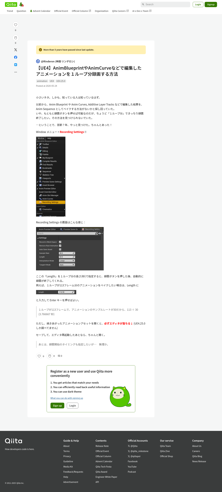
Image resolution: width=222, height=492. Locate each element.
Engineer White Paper (106, 476)
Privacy (67, 456)
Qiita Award (101, 471)
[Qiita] (11, 4)
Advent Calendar (40, 10)
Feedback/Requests (73, 471)
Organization (101, 10)
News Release (199, 461)
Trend (10, 10)
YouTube (132, 466)
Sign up (57, 405)
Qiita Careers (120, 11)
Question (21, 10)
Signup (211, 4)
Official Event (61, 10)
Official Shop (166, 456)
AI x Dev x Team (142, 11)
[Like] (16, 25)
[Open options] (15, 72)
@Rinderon (55, 61)
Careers (196, 451)
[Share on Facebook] (15, 57)
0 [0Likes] (15, 30)
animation (42, 81)
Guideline (68, 461)
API (97, 481)
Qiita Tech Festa (103, 466)
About (66, 445)
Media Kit (68, 466)
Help (65, 476)
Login (198, 4)
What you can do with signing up (67, 398)
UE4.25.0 (60, 81)
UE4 (52, 81)
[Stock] (16, 38)
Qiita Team (165, 445)
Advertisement (70, 481)
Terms (66, 451)
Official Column (81, 11)
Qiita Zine (165, 451)
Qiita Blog (197, 456)
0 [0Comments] (60, 356)
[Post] (15, 49)
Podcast (132, 471)
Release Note (102, 445)
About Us (196, 445)
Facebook (133, 461)
